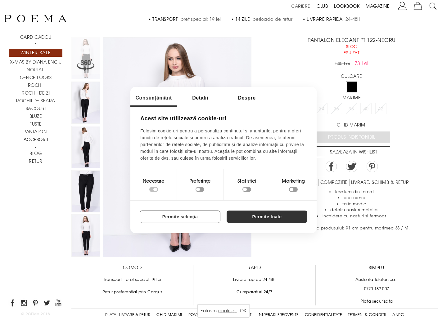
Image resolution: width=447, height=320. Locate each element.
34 (321, 108)
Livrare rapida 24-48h (254, 279)
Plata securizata (376, 301)
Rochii (36, 85)
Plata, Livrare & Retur (127, 315)
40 (366, 108)
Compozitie (334, 182)
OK (243, 310)
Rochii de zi (36, 93)
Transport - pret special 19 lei (132, 279)
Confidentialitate (323, 315)
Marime (351, 97)
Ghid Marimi (169, 315)
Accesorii (36, 139)
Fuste (35, 124)
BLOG (35, 153)
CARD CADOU (36, 37)
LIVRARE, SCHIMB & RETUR (380, 182)
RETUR (36, 161)
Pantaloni (36, 131)
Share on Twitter (351, 166)
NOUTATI (36, 69)
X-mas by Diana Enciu (35, 62)
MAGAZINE (378, 6)
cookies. (227, 310)
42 (380, 108)
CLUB (322, 6)
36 (336, 108)
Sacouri (36, 108)
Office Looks (36, 77)
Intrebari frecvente (278, 315)
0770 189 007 (376, 289)
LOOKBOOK (346, 6)
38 (351, 108)
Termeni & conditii (367, 315)
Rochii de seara (35, 100)
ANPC (398, 315)
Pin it (372, 166)
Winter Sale (35, 52)
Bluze (35, 116)
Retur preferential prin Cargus (132, 292)
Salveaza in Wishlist (353, 151)
